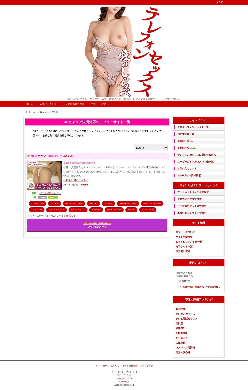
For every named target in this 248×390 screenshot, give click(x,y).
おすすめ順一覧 (185, 134)
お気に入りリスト (187, 168)
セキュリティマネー (56, 210)
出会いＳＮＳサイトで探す (191, 213)
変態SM (180, 328)
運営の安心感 (183, 352)
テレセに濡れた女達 (74, 103)
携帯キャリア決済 (114, 210)
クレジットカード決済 (152, 203)
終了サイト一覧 (184, 246)
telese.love (124, 381)
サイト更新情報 (184, 236)
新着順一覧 (185, 141)
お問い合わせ (146, 365)
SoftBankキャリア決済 (128, 203)
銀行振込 (131, 210)
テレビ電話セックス (186, 318)
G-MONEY (93, 203)
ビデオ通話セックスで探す (191, 206)
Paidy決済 (108, 203)
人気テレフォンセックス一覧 (193, 127)
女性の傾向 (182, 333)
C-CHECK (55, 203)
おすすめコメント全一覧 (189, 241)
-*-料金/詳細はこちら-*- (75, 180)
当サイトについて (100, 103)
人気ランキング (48, 103)
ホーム (30, 103)
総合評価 (180, 309)
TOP (97, 365)
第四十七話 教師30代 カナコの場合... (201, 287)
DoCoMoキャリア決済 (73, 203)
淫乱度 (179, 323)
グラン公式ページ (97, 225)
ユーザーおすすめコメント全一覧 (195, 161)
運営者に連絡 (183, 251)
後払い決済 (96, 210)
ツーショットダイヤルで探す (193, 192)
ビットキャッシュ (78, 210)
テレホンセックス (185, 313)
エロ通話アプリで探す (189, 199)
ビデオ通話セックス (50, 193)
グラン (42, 155)
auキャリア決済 (38, 203)
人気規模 (180, 342)
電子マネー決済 (148, 210)
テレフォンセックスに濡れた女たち (196, 155)
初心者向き (182, 338)
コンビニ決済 (37, 210)
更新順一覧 (186, 148)
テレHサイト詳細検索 (189, 175)
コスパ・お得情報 (185, 347)
